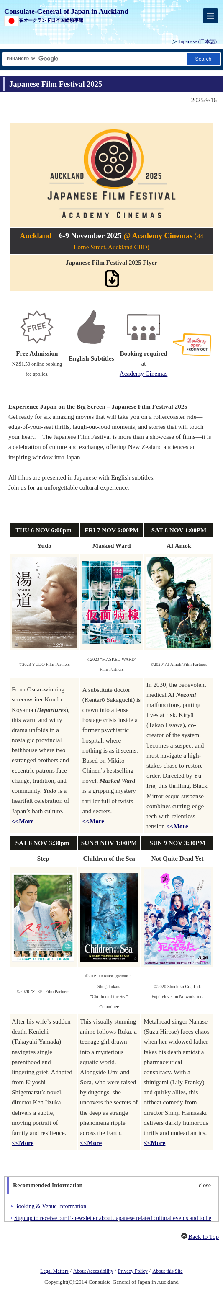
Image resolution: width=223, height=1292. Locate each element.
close (205, 1185)
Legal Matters (54, 1271)
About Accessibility (93, 1271)
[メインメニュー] (210, 15)
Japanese (198, 41)
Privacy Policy (133, 1271)
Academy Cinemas (144, 373)
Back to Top (203, 1236)
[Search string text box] (94, 59)
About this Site (167, 1271)
